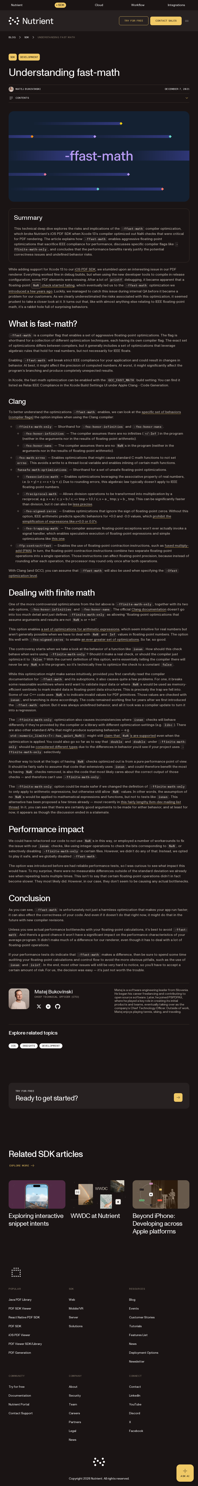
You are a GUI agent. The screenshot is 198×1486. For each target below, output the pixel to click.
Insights (29, 1045)
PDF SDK (15, 1326)
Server (73, 1317)
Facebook (136, 1431)
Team (73, 1404)
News (133, 1344)
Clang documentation (148, 609)
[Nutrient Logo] (31, 21)
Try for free (133, 20)
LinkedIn (134, 1396)
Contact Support (21, 1413)
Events (134, 1308)
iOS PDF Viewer (19, 1335)
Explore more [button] (22, 1165)
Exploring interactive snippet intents (36, 1219)
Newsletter (136, 1362)
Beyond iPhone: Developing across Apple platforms (157, 1223)
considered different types (57, 747)
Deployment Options (143, 1353)
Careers (74, 1413)
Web (72, 1300)
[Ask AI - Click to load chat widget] (185, 1473)
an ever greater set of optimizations (110, 639)
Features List (138, 1335)
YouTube (135, 1404)
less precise (82, 504)
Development (51, 1045)
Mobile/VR (76, 1308)
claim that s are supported (130, 735)
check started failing (53, 285)
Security (75, 1396)
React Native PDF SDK (24, 1317)
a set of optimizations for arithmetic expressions (80, 629)
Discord (134, 1413)
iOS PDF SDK (85, 269)
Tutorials (135, 1326)
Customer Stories (142, 1317)
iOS (13, 1045)
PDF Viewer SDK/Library (25, 1344)
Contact (135, 1387)
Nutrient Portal (19, 1404)
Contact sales (165, 20)
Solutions (76, 1326)
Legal (72, 1431)
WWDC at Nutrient (95, 1215)
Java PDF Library (20, 1300)
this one (58, 538)
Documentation (20, 1396)
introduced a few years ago (31, 291)
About (73, 1387)
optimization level (23, 575)
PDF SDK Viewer (20, 1308)
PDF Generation (20, 1353)
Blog (132, 1300)
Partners (75, 1422)
